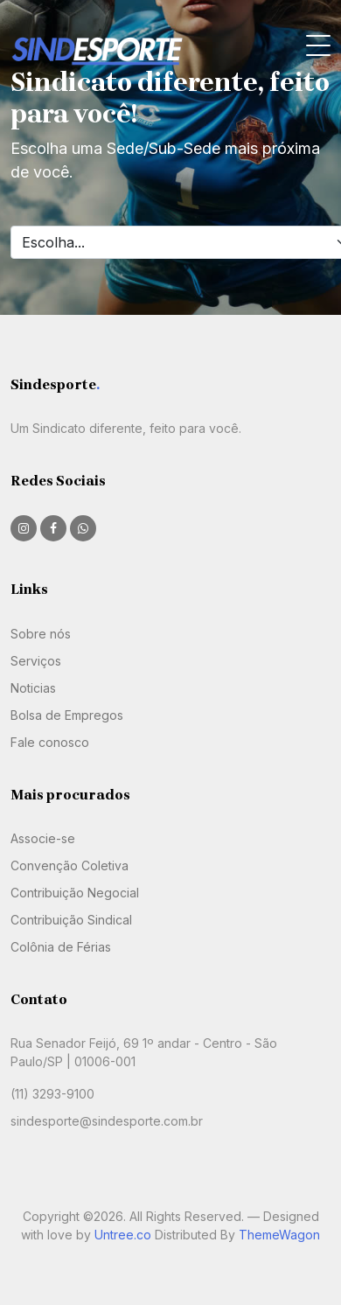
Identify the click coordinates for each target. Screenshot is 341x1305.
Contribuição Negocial (74, 892)
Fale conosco (49, 742)
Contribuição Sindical (71, 919)
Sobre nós (40, 633)
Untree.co (122, 1234)
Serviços (35, 660)
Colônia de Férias (60, 946)
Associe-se (42, 838)
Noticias (33, 687)
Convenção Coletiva (69, 865)
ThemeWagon (279, 1234)
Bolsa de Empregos (66, 715)
